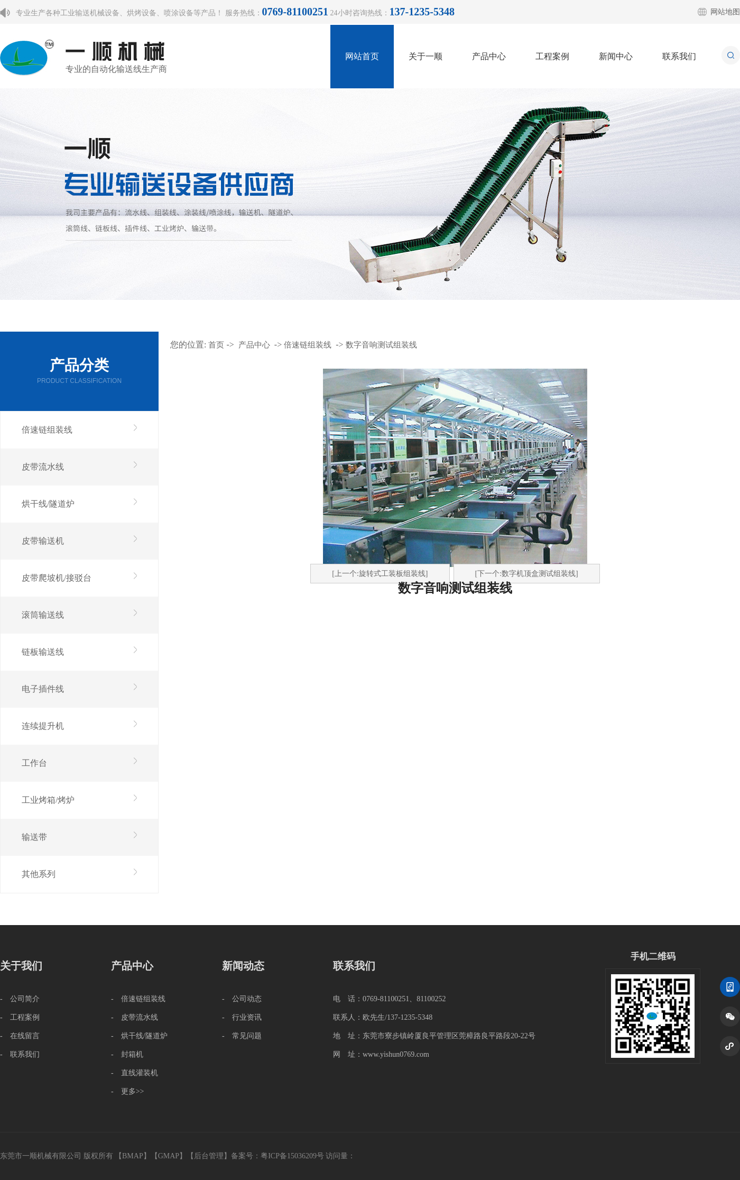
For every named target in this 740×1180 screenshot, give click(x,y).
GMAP (168, 1156)
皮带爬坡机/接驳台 (56, 577)
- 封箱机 (127, 1054)
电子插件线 (43, 688)
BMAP (132, 1156)
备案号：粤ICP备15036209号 (277, 1156)
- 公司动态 (242, 999)
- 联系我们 (20, 1054)
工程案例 (552, 56)
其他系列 (39, 874)
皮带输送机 (43, 540)
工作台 (34, 762)
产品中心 (489, 56)
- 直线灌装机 (134, 1073)
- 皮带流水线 (134, 1017)
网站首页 (362, 56)
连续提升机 (43, 725)
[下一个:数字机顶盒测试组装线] (526, 574)
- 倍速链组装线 (138, 999)
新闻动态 (243, 966)
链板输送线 (43, 651)
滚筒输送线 (43, 614)
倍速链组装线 (47, 429)
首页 (216, 345)
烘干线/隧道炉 (48, 503)
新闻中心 (616, 56)
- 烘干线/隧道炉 (139, 1036)
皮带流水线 (43, 466)
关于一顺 (425, 56)
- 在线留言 (20, 1036)
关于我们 (21, 966)
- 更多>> (127, 1091)
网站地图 (725, 12)
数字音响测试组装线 (381, 345)
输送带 (34, 837)
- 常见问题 (242, 1036)
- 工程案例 (20, 1017)
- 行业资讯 (242, 1017)
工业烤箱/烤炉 (48, 799)
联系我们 (679, 56)
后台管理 (209, 1156)
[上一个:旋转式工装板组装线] (380, 574)
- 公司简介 (20, 999)
